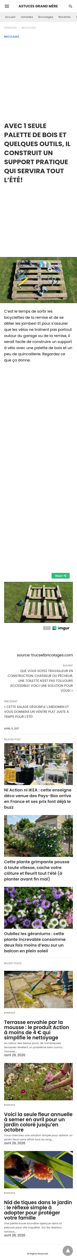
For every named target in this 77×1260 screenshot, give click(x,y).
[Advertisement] (38, 78)
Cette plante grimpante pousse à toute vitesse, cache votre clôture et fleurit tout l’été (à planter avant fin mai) (36, 870)
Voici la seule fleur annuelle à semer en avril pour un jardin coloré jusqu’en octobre (38, 1122)
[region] (38, 217)
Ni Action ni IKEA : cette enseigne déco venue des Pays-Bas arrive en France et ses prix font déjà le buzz (37, 798)
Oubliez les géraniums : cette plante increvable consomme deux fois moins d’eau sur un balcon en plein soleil (35, 942)
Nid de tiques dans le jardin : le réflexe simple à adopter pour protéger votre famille (38, 1210)
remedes (27, 17)
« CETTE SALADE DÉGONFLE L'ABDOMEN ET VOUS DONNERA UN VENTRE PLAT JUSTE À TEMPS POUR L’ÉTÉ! (36, 711)
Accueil (10, 17)
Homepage (10, 27)
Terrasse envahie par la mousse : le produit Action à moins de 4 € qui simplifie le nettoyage (36, 1030)
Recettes (65, 17)
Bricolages (45, 17)
